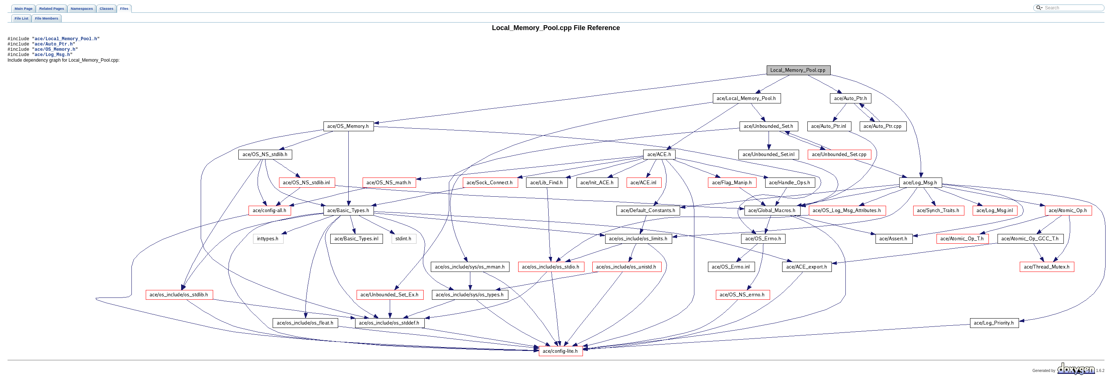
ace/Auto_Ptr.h (54, 46)
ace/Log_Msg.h (52, 59)
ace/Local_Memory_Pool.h (66, 39)
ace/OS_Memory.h (55, 52)
